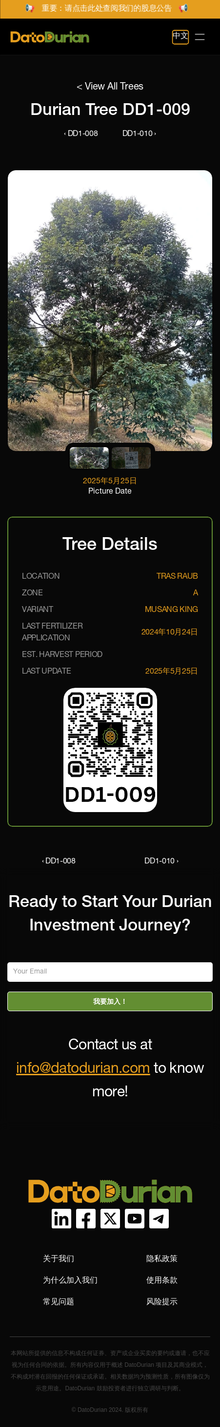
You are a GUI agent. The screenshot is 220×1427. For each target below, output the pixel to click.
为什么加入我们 (70, 1280)
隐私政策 (162, 1258)
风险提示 (162, 1301)
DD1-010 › (139, 134)
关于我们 (58, 1258)
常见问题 (58, 1301)
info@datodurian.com (83, 1070)
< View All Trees (110, 87)
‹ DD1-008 (81, 134)
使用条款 (162, 1280)
